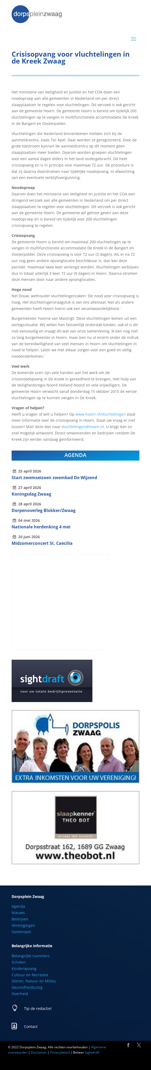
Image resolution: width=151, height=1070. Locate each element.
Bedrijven (20, 918)
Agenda (18, 906)
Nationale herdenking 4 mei (41, 527)
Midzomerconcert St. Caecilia (42, 543)
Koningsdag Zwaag (31, 494)
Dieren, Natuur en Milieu (34, 980)
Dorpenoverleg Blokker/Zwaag (44, 510)
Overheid (20, 993)
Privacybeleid (60, 1052)
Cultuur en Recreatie (30, 974)
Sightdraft (92, 1052)
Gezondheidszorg (27, 987)
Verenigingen (23, 925)
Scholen (19, 962)
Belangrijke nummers (31, 955)
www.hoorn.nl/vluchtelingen (101, 414)
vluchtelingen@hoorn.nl (83, 426)
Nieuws (18, 912)
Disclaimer (39, 1052)
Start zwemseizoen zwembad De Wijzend (54, 477)
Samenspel (21, 931)
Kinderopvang (24, 968)
